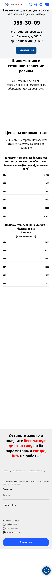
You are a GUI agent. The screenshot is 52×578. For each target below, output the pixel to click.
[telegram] (35, 4)
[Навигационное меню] (47, 4)
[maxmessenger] (41, 4)
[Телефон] (30, 4)
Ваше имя (7, 489)
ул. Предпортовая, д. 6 (26, 31)
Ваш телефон (9, 505)
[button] (26, 50)
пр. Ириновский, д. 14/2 (26, 41)
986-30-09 (26, 23)
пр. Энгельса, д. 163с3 (27, 36)
